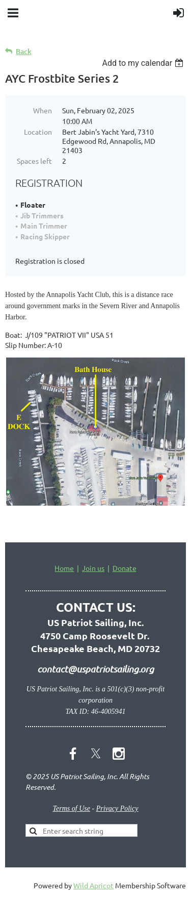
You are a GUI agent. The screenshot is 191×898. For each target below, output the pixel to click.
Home (64, 567)
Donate (125, 567)
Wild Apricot (93, 885)
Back (24, 51)
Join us (93, 567)
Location (38, 131)
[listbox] (144, 63)
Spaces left (34, 160)
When (42, 110)
